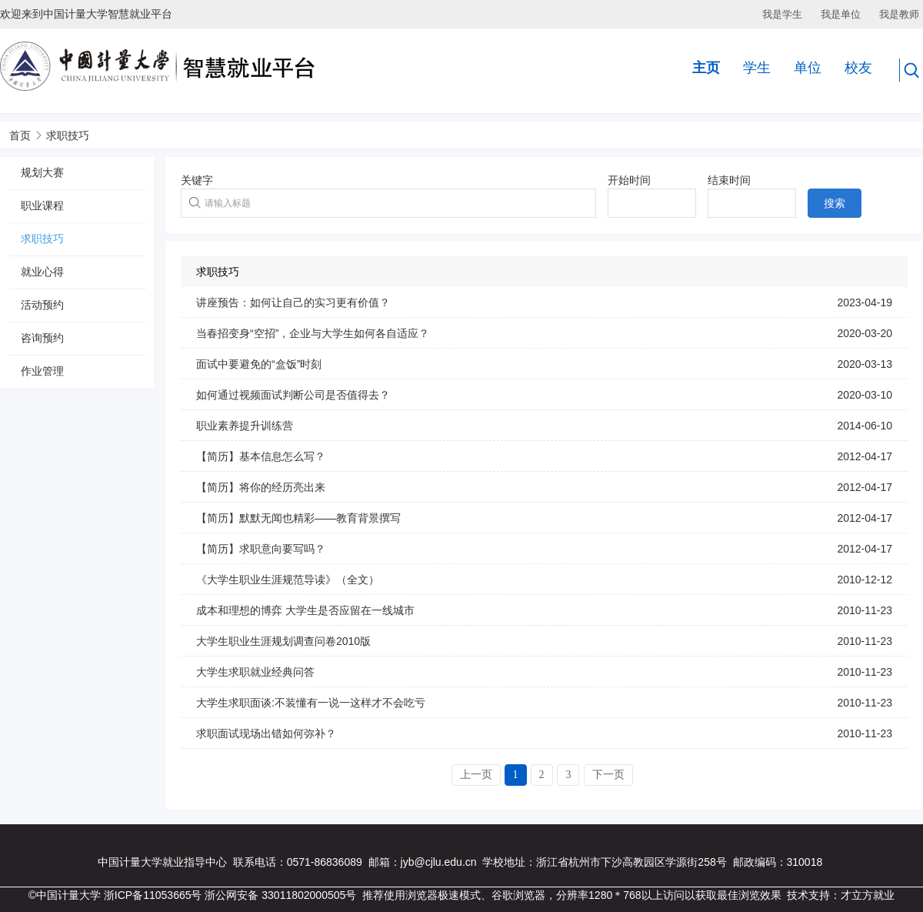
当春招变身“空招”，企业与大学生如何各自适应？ (312, 333)
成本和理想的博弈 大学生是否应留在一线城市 (305, 610)
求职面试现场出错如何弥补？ (266, 733)
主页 (706, 67)
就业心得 (42, 272)
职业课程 (42, 205)
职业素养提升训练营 (244, 425)
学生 (757, 67)
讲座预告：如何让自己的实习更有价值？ (293, 302)
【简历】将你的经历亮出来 (260, 487)
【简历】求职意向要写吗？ (260, 549)
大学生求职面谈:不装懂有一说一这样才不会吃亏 (310, 703)
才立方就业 (868, 895)
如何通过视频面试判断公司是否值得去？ (293, 395)
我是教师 (899, 14)
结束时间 (729, 180)
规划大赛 (42, 172)
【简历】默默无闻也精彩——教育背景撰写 (298, 518)
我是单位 (841, 14)
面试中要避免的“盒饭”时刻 (259, 364)
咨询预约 (42, 338)
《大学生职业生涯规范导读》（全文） (287, 579)
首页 (20, 135)
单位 (807, 67)
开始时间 (629, 180)
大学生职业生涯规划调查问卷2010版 (283, 641)
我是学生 (782, 14)
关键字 (197, 180)
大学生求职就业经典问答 (255, 672)
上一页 (476, 774)
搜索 (834, 203)
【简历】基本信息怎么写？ (260, 456)
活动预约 (42, 305)
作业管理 (42, 371)
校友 (858, 67)
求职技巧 (67, 135)
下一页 (608, 774)
